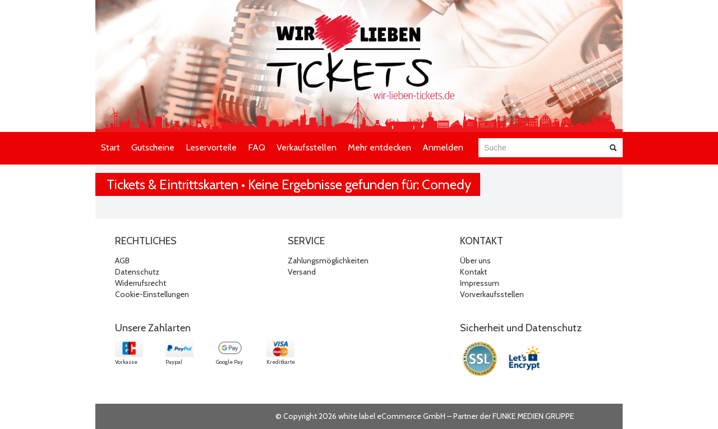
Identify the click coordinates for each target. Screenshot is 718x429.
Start (110, 147)
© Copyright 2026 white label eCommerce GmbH (360, 416)
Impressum (479, 283)
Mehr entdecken (379, 147)
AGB (122, 260)
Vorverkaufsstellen (492, 294)
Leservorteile (211, 147)
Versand (302, 272)
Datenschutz (137, 272)
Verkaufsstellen (307, 147)
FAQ (256, 147)
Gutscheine (152, 147)
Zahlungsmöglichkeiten (328, 260)
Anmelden (442, 147)
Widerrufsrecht (140, 283)
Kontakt (473, 272)
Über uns (475, 260)
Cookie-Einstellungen (152, 294)
